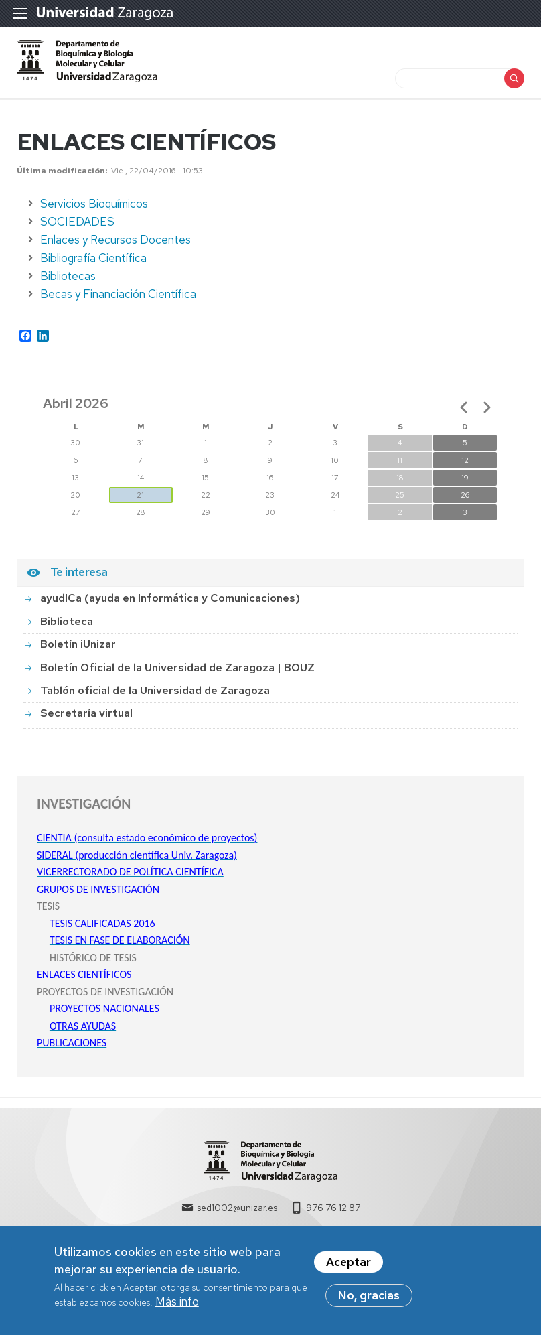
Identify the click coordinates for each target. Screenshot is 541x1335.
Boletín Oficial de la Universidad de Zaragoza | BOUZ (177, 673)
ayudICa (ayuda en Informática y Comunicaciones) (170, 604)
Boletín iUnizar (78, 650)
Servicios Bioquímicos (94, 209)
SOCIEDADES (77, 227)
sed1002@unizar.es (237, 1214)
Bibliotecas (68, 282)
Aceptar (348, 1264)
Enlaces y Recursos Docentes (115, 245)
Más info (177, 1303)
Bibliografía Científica (93, 264)
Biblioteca (66, 627)
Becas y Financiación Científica (118, 300)
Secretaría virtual (86, 719)
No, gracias (369, 1297)
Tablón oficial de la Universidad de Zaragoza (155, 696)
